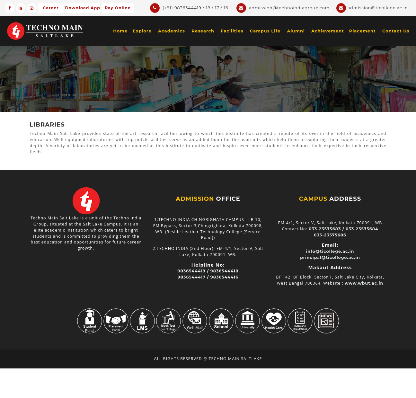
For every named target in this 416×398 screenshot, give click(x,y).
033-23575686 (330, 235)
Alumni (296, 30)
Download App (82, 7)
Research (202, 30)
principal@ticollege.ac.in (330, 257)
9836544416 (224, 277)
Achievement (327, 30)
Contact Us (395, 30)
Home (120, 30)
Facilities (232, 30)
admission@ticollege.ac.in (372, 8)
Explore (142, 30)
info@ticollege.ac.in (330, 251)
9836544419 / (193, 271)
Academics (171, 30)
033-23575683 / (326, 228)
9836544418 (224, 271)
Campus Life (265, 30)
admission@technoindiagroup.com (283, 8)
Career (50, 7)
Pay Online (118, 7)
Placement (362, 30)
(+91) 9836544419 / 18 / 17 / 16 (189, 8)
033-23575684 (362, 228)
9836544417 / (193, 277)
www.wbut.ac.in (364, 283)
